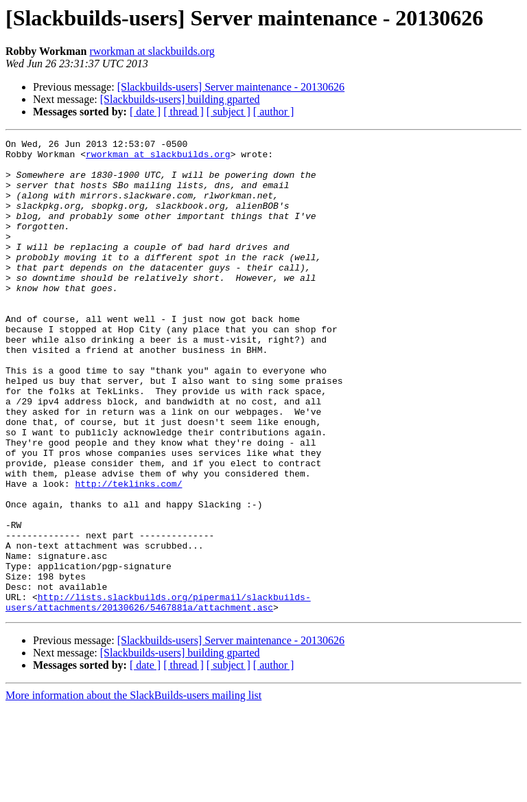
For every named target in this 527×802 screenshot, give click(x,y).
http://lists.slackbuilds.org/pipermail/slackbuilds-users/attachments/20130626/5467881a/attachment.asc (158, 695)
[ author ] (273, 111)
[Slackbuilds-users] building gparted (180, 99)
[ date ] (145, 111)
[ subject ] (228, 111)
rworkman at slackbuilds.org (151, 51)
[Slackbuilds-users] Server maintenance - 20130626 (230, 87)
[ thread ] (183, 111)
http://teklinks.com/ (128, 553)
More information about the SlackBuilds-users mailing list (133, 790)
